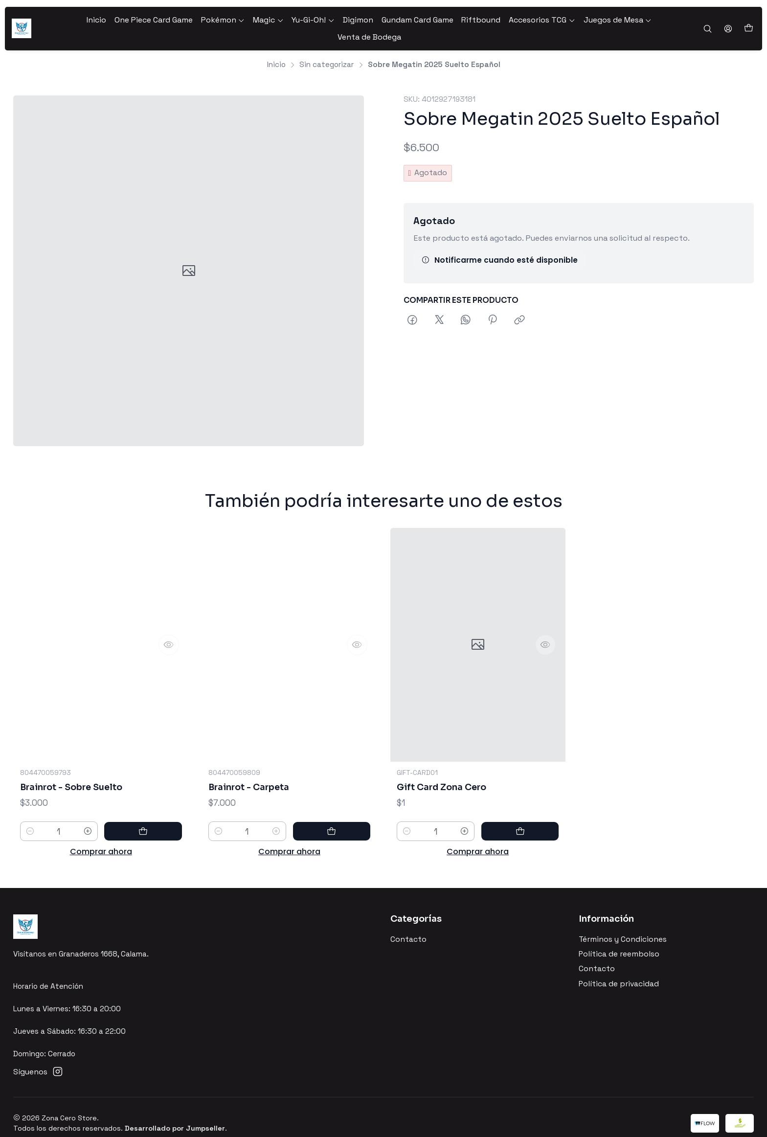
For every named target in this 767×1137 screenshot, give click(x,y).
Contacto (408, 927)
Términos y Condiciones (623, 927)
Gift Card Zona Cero (444, 812)
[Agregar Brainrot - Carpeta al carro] (348, 844)
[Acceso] (728, 23)
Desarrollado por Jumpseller (175, 1116)
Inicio (276, 50)
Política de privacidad (619, 972)
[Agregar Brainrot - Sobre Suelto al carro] (160, 833)
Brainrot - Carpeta (251, 798)
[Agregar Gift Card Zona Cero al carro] (537, 857)
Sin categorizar (326, 50)
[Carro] (748, 23)
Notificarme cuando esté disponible (499, 246)
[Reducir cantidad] (30, 833)
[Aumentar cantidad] (121, 833)
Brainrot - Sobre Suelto (75, 788)
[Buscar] (708, 23)
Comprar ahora (101, 854)
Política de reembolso (619, 942)
